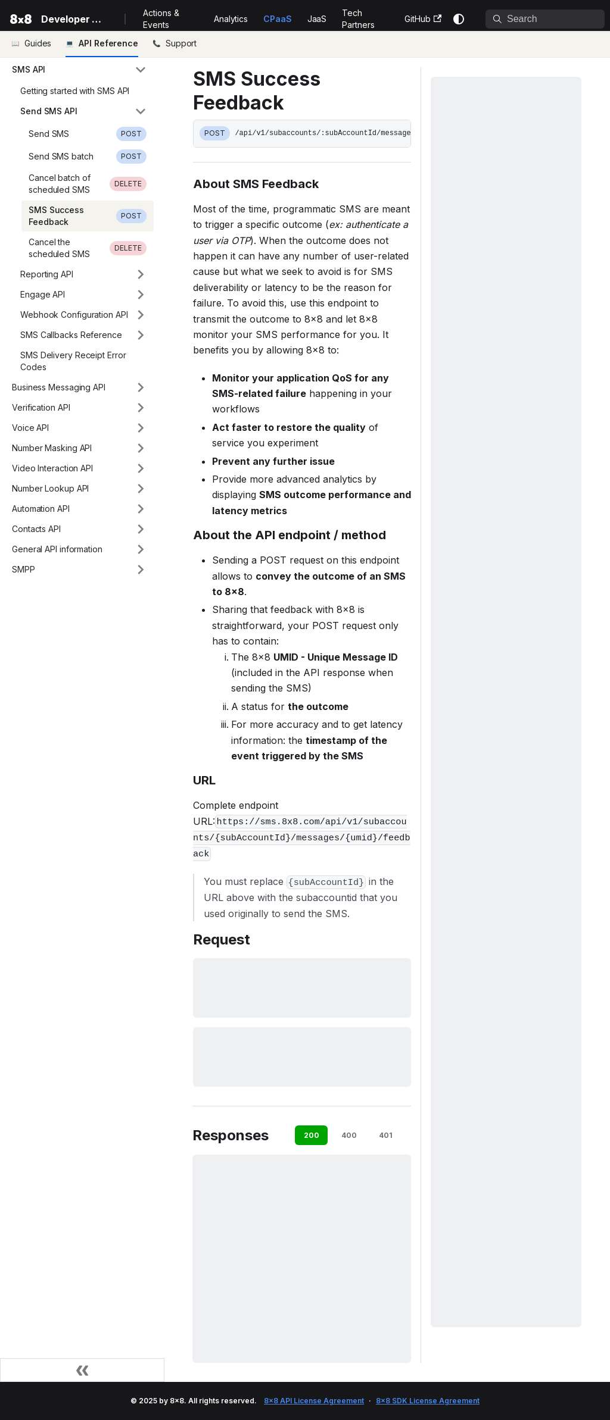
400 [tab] (349, 1135)
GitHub (422, 19)
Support (181, 43)
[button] (79, 69)
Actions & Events (161, 19)
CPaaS (277, 19)
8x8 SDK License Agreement (428, 1400)
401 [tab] (386, 1135)
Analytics (231, 19)
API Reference (108, 43)
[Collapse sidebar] (82, 1370)
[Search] (545, 19)
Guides (37, 43)
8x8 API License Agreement (314, 1400)
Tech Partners (358, 19)
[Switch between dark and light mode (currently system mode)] (458, 19)
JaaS (317, 19)
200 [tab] (311, 1135)
